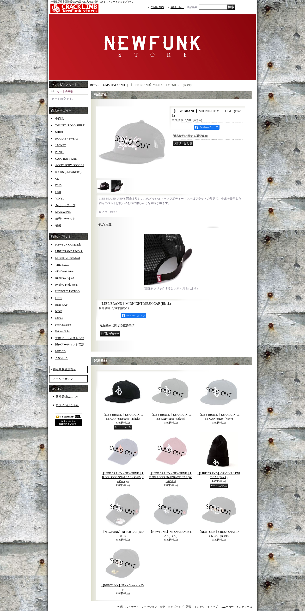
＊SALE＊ (61, 358)
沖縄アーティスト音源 (69, 338)
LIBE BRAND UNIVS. (69, 251)
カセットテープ (65, 205)
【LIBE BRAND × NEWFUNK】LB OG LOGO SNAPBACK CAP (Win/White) (170, 477)
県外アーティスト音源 (69, 344)
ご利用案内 (157, 7)
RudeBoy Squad (64, 278)
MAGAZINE (63, 212)
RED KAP (61, 304)
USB (58, 192)
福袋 (58, 225)
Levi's (58, 298)
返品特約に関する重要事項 (190, 136)
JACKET (60, 145)
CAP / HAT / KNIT (66, 158)
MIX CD (60, 351)
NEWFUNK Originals (68, 244)
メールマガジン (63, 379)
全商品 (59, 118)
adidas (59, 318)
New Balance (63, 324)
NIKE (58, 311)
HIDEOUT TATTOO (67, 291)
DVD (58, 185)
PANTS (59, 152)
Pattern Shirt (62, 331)
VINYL (59, 198)
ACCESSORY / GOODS (69, 165)
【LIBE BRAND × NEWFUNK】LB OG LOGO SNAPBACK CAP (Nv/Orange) (123, 477)
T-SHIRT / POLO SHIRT (70, 125)
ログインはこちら (67, 405)
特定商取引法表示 (64, 369)
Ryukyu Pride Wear (66, 284)
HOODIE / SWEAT (66, 138)
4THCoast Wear (64, 271)
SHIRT (59, 132)
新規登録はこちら (67, 396)
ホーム (94, 85)
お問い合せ (177, 7)
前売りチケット (65, 218)
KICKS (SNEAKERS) (68, 172)
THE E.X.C (62, 264)
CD (57, 178)
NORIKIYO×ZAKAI (67, 258)
